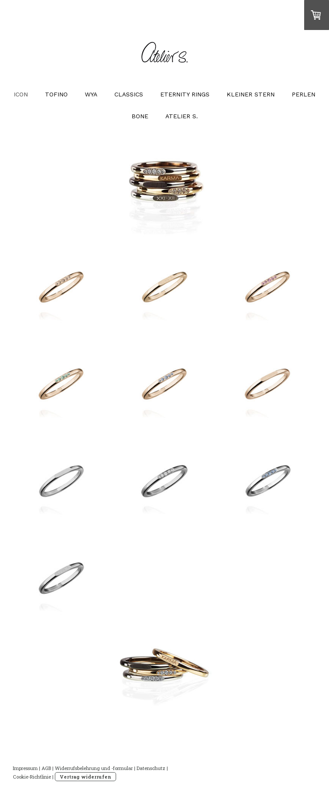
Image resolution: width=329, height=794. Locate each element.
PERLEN (303, 94)
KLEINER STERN (251, 94)
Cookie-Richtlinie (32, 776)
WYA (91, 94)
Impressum (25, 768)
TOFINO (56, 94)
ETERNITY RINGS (184, 94)
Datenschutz (151, 768)
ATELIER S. (181, 116)
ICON (21, 94)
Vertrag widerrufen (85, 776)
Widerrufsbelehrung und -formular (94, 768)
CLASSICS (128, 94)
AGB (46, 768)
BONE (140, 116)
